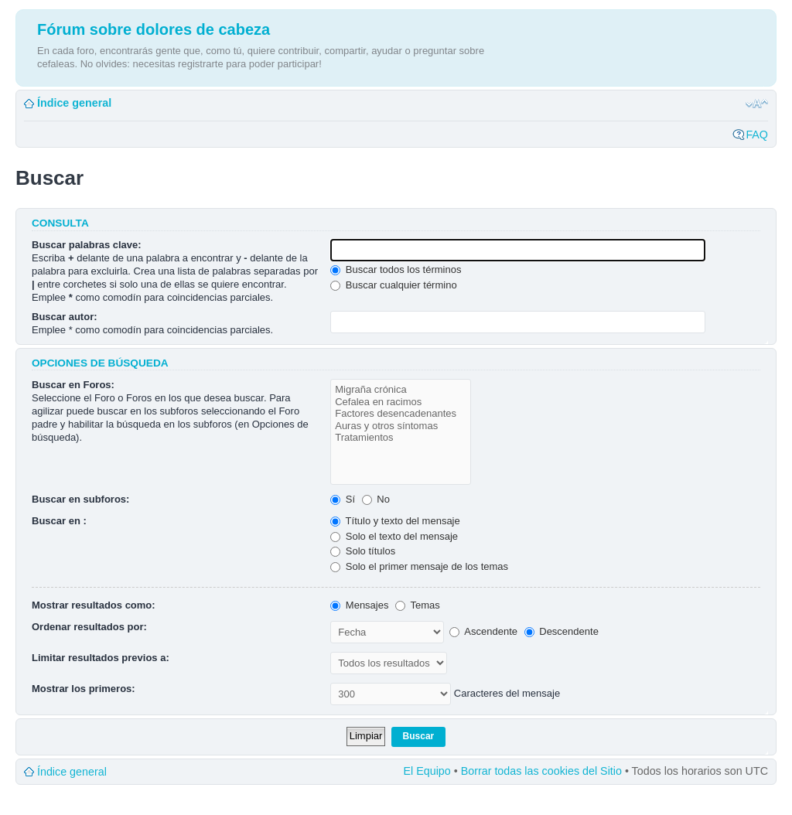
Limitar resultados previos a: (100, 657)
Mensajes (359, 605)
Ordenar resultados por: (89, 627)
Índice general (74, 103)
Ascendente (483, 631)
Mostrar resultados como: (93, 605)
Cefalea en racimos (400, 402)
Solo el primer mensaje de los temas (419, 566)
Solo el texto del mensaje (394, 536)
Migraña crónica (400, 390)
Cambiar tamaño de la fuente (757, 104)
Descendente (561, 631)
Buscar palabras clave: (87, 245)
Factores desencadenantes (400, 414)
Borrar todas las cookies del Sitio (541, 771)
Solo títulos (362, 551)
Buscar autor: (64, 316)
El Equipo (427, 771)
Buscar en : (59, 521)
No (376, 499)
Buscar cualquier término (393, 285)
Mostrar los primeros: (83, 688)
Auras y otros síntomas (400, 426)
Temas (417, 605)
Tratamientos (400, 437)
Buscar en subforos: (80, 499)
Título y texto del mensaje (395, 521)
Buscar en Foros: (73, 384)
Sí (342, 499)
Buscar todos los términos (395, 269)
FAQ (757, 134)
